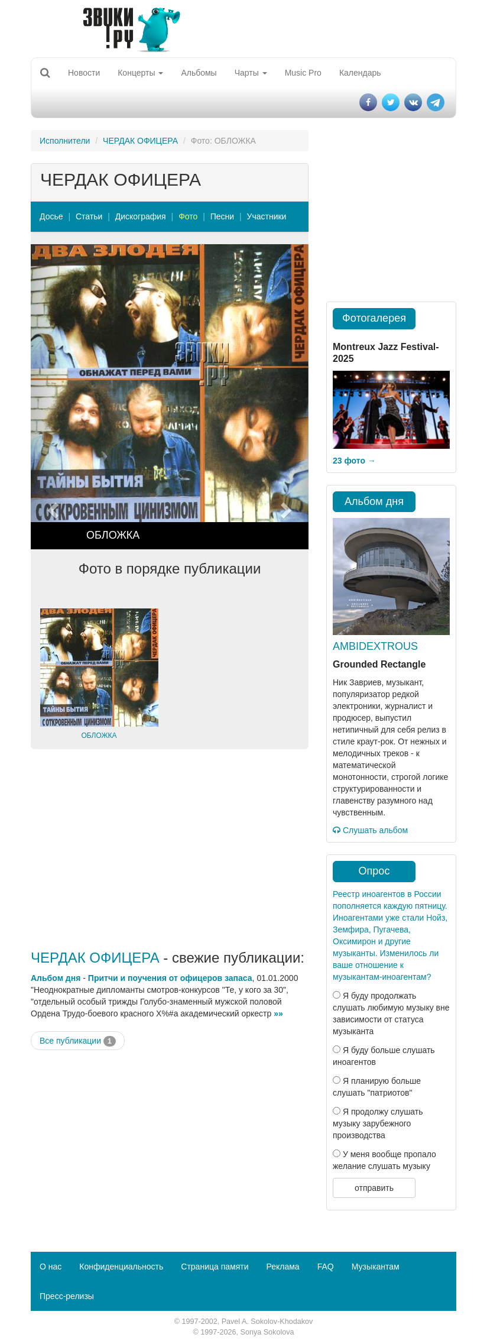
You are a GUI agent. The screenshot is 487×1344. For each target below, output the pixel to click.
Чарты (251, 72)
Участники (267, 216)
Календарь (360, 72)
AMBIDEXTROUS (375, 646)
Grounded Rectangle (379, 664)
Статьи (89, 216)
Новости (84, 72)
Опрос (374, 871)
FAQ (325, 1266)
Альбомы (198, 72)
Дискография (140, 216)
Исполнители (65, 140)
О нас (50, 1266)
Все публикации (78, 1041)
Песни (222, 216)
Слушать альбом (370, 830)
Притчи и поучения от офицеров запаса (170, 978)
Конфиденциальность (121, 1266)
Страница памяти (214, 1266)
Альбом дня (55, 978)
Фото (187, 216)
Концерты (140, 72)
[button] (52, 396)
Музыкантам (376, 1266)
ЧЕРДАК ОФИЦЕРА (140, 140)
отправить (374, 1188)
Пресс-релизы (67, 1296)
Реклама (282, 1266)
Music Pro (303, 72)
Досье (51, 216)
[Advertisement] (170, 849)
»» (278, 1013)
